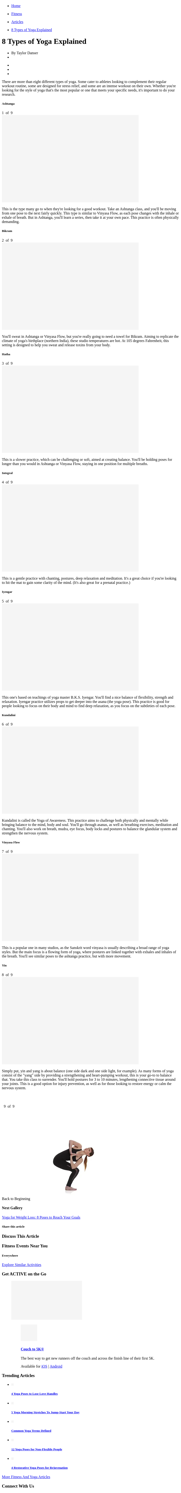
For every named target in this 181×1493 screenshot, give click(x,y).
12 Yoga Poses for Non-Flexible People (36, 1449)
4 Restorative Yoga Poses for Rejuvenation (39, 1467)
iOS (44, 1366)
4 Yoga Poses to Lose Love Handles (34, 1393)
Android (56, 1366)
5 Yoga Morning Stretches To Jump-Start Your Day (45, 1412)
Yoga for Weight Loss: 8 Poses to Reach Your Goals (41, 1217)
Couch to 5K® (32, 1349)
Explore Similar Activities (21, 1265)
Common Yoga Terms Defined (31, 1430)
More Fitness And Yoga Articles (26, 1477)
